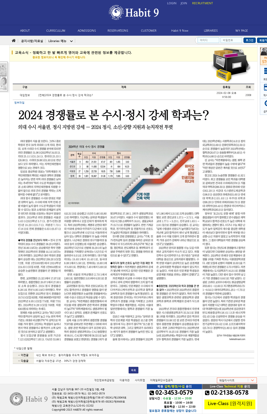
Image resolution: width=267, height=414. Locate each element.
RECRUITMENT (202, 3)
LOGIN (171, 3)
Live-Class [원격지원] (230, 403)
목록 (133, 370)
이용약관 (124, 380)
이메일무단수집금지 (161, 380)
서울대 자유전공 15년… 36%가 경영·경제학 (61, 360)
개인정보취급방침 (104, 380)
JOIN (184, 3)
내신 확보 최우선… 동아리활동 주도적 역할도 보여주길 (67, 355)
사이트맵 (140, 380)
